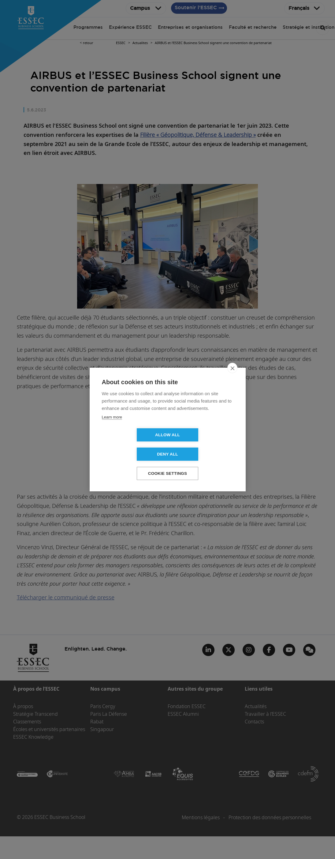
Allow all (132, 444)
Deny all (202, 444)
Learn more (112, 427)
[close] (232, 378)
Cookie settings (167, 464)
